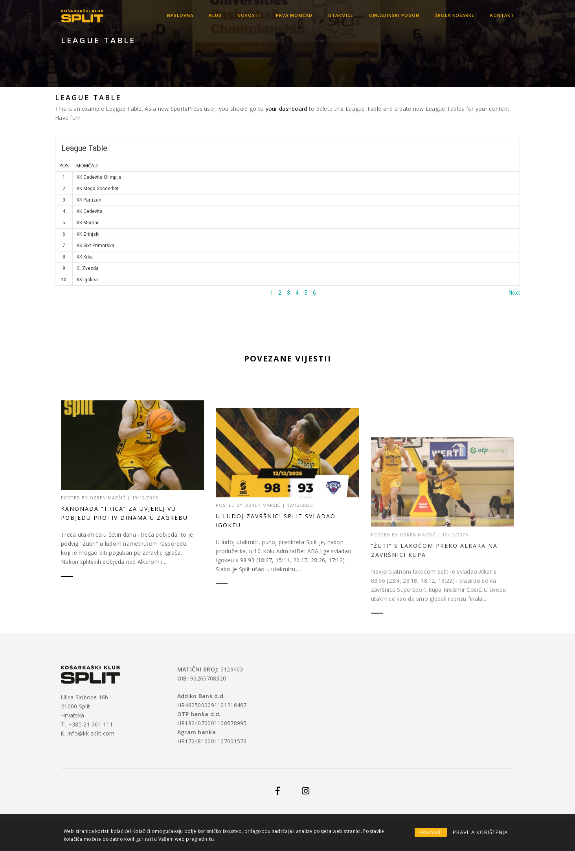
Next (514, 293)
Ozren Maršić (108, 498)
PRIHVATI (431, 832)
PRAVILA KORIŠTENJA (480, 832)
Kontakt (502, 15)
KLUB (215, 15)
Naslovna (180, 15)
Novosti (248, 15)
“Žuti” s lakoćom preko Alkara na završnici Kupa (434, 592)
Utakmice (340, 15)
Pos (63, 165)
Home (379, 50)
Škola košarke (454, 15)
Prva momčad (294, 15)
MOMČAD (87, 165)
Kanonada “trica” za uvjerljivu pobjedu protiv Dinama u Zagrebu (124, 513)
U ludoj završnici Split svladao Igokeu (276, 550)
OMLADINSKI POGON (394, 15)
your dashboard (286, 108)
